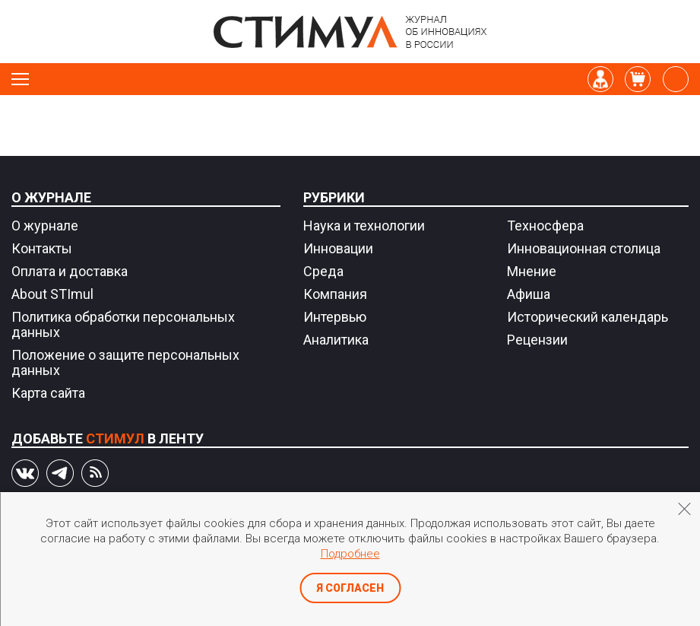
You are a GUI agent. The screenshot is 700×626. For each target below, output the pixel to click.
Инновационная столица (583, 248)
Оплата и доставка (69, 271)
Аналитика (336, 340)
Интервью (334, 317)
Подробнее (350, 554)
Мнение (531, 271)
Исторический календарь (587, 317)
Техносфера (545, 226)
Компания (335, 294)
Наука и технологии (364, 226)
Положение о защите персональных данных (125, 362)
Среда (323, 271)
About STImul (52, 294)
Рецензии (537, 340)
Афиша (528, 294)
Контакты (41, 248)
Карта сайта (48, 393)
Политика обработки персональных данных (123, 324)
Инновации (338, 248)
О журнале (51, 197)
